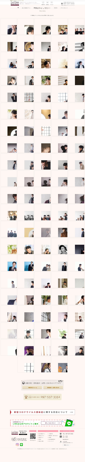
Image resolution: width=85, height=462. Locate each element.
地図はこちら (66, 455)
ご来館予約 (51, 444)
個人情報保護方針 (52, 450)
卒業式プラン (47, 12)
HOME (18, 12)
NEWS (55, 12)
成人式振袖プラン (26, 12)
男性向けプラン (37, 12)
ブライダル (63, 12)
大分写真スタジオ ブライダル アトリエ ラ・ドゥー (27, 459)
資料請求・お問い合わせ (53, 446)
